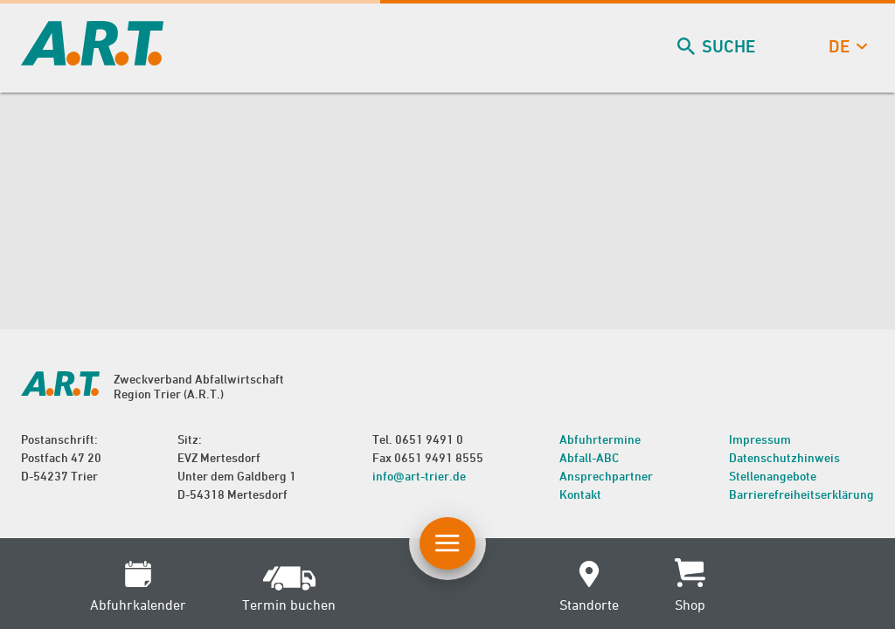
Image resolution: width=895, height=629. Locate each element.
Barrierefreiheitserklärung (801, 494)
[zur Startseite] (92, 60)
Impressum (760, 439)
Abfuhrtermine (600, 439)
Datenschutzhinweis (784, 457)
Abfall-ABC (589, 457)
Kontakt (580, 494)
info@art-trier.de (419, 475)
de (846, 46)
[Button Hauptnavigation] (447, 543)
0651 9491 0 (429, 439)
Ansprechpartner (606, 475)
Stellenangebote (772, 475)
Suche (718, 46)
